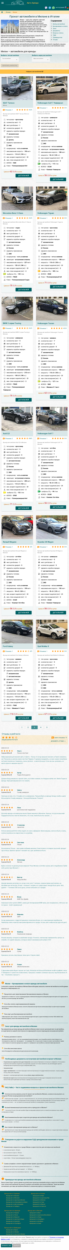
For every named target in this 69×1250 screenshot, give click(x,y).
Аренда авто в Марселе (12, 1217)
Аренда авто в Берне (12, 1229)
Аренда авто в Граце (35, 1223)
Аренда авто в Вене (35, 1212)
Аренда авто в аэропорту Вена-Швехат (40, 1215)
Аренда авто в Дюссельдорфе (14, 1204)
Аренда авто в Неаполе (39, 1206)
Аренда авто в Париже (12, 1212)
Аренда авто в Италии (38, 1193)
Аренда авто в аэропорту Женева (15, 1234)
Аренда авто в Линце (35, 1217)
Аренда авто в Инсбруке (36, 1221)
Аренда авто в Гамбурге (12, 1206)
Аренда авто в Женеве (12, 1232)
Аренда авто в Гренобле (13, 1221)
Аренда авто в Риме (38, 1195)
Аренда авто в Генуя (38, 1202)
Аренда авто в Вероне (39, 1204)
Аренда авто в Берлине (12, 1195)
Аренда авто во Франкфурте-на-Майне (16, 1202)
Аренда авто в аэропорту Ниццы (15, 1219)
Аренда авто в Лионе (12, 1215)
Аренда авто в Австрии (35, 1210)
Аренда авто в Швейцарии (12, 1228)
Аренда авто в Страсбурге (13, 1223)
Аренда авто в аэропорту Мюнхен (15, 1200)
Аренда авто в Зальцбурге (37, 1219)
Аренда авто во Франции (12, 1210)
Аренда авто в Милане (39, 1200)
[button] (10, 59)
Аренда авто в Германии (12, 1193)
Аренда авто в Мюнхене (12, 1198)
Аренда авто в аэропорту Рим (41, 1198)
